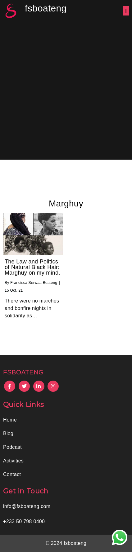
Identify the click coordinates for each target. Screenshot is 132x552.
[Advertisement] (66, 91)
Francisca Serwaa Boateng (33, 282)
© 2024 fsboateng (66, 543)
